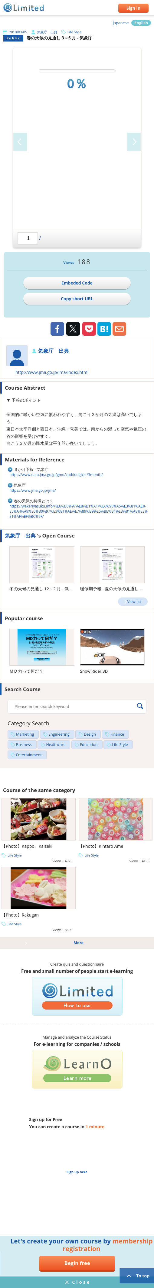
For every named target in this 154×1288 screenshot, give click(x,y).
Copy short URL (77, 298)
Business (24, 744)
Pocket (89, 329)
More (79, 942)
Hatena (104, 329)
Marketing (25, 734)
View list (134, 601)
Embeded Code (77, 283)
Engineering (59, 734)
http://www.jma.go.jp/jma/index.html (51, 372)
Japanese (121, 22)
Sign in (133, 8)
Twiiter (73, 329)
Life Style (74, 32)
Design (90, 734)
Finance (117, 734)
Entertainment (29, 754)
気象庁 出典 (47, 32)
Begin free (77, 1263)
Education (88, 744)
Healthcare (55, 744)
